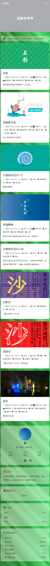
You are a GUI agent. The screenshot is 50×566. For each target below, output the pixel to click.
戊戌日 (7, 351)
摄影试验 (30, 80)
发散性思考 (19, 80)
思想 (16, 256)
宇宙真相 (8, 224)
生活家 (18, 182)
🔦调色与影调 (22, 408)
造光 (5, 401)
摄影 (41, 355)
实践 (13, 130)
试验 (32, 130)
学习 (25, 77)
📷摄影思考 (7, 80)
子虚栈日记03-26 (13, 249)
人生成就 (6, 133)
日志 (34, 179)
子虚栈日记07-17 (13, 175)
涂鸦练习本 (9, 122)
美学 (8, 412)
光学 (15, 412)
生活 (25, 179)
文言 (29, 232)
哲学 (10, 182)
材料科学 (18, 359)
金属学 (27, 359)
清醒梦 (36, 359)
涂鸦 (14, 133)
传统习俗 (11, 309)
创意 (39, 80)
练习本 (40, 130)
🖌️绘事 (5, 130)
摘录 (21, 232)
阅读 (41, 253)
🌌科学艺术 (37, 77)
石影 (5, 73)
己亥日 (7, 302)
